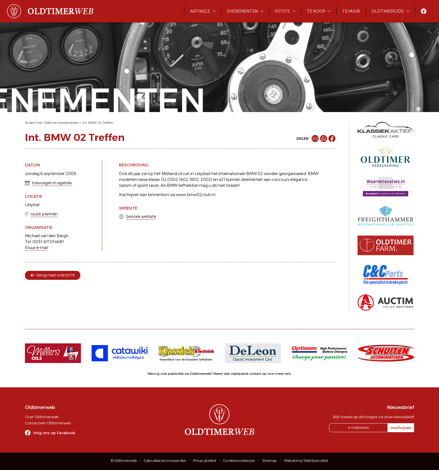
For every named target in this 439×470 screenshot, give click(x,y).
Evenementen (242, 11)
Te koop (316, 11)
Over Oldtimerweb (42, 417)
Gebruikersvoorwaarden (165, 461)
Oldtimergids (388, 11)
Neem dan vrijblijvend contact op (240, 374)
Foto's (282, 11)
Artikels (200, 11)
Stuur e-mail (36, 247)
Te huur (351, 11)
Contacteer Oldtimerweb (48, 423)
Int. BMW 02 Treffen (98, 123)
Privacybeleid (204, 461)
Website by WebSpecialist (306, 461)
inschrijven (401, 427)
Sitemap (269, 461)
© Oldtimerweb (124, 461)
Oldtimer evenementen (61, 123)
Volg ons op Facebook (54, 433)
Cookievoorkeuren (239, 461)
